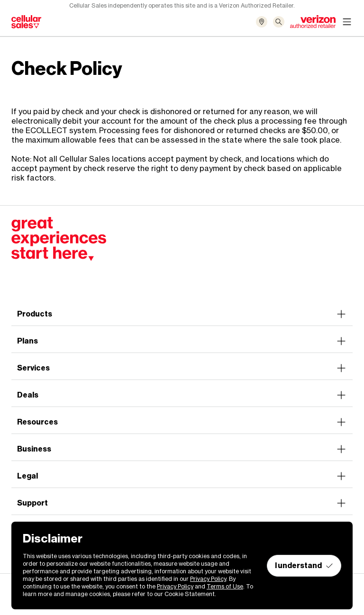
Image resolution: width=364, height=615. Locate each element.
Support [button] (182, 503)
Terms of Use (225, 586)
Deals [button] (182, 395)
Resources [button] (182, 422)
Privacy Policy (208, 578)
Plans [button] (182, 341)
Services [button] (182, 368)
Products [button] (182, 314)
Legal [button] (182, 476)
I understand (304, 565)
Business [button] (182, 449)
